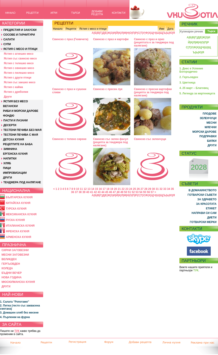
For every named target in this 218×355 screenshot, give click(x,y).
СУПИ (7, 44)
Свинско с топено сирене (69, 139)
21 (119, 189)
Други (8, 96)
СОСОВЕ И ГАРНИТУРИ (19, 34)
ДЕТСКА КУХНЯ (13, 139)
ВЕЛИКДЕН (9, 259)
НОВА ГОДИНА (12, 277)
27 (142, 189)
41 (91, 192)
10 (77, 189)
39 (83, 192)
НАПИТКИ (10, 158)
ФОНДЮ (8, 115)
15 (96, 189)
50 (125, 192)
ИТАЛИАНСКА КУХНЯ (20, 225)
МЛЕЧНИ (210, 127)
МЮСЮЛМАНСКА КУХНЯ (18, 282)
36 (72, 192)
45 (106, 192)
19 (111, 189)
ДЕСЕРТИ (9, 125)
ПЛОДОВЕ (210, 113)
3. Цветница (187, 82)
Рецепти (71, 28)
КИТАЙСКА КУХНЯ (18, 203)
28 (145, 189)
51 (129, 192)
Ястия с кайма (13, 87)
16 (100, 189)
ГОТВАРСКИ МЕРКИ (203, 222)
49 (121, 192)
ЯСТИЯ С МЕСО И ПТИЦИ (20, 49)
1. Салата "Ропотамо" (14, 301)
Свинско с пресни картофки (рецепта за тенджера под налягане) (153, 92)
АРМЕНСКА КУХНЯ (18, 237)
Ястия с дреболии (16, 91)
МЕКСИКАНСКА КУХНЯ (21, 214)
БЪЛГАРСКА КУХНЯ (19, 197)
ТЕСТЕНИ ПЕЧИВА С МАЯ (20, 134)
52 (133, 192)
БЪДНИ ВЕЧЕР (12, 272)
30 (153, 189)
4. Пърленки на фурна (15, 317)
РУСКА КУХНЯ (15, 220)
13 (88, 189)
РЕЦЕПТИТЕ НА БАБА (17, 144)
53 (137, 192)
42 (95, 192)
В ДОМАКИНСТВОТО (202, 190)
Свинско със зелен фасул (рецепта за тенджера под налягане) (110, 142)
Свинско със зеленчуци (150, 139)
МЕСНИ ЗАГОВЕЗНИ (15, 254)
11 (81, 189)
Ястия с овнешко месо (19, 68)
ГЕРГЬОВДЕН (11, 263)
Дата (170, 28)
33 (164, 189)
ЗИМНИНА (10, 149)
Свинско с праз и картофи (111, 39)
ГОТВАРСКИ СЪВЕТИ (202, 194)
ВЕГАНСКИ (10, 106)
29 (149, 189)
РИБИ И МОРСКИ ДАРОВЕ (20, 111)
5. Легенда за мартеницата (197, 93)
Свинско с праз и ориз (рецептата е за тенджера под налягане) (154, 42)
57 (152, 192)
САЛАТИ (9, 39)
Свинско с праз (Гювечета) (70, 39)
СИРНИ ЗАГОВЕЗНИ (15, 250)
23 (126, 189)
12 (85, 189)
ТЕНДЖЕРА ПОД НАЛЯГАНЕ (22, 182)
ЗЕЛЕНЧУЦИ (208, 118)
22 (122, 189)
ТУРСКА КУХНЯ (16, 208)
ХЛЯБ (7, 163)
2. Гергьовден (188, 77)
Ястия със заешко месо (19, 82)
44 (102, 192)
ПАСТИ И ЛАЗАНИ (15, 120)
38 (80, 192)
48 (117, 192)
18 (107, 189)
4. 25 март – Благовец (193, 88)
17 (104, 189)
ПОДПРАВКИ (207, 136)
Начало (57, 28)
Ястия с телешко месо (19, 63)
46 (110, 192)
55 (144, 192)
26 (138, 189)
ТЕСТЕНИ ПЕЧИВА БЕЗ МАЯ (22, 130)
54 (140, 192)
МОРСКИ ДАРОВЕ (204, 131)
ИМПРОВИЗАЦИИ (15, 172)
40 (87, 192)
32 (160, 189)
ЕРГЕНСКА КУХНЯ (15, 153)
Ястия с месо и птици (92, 28)
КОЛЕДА (7, 268)
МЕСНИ (211, 122)
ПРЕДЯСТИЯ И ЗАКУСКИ (20, 30)
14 (92, 189)
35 (172, 189)
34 (168, 189)
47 (114, 192)
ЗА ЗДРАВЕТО (206, 199)
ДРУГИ (7, 177)
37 (76, 192)
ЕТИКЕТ (211, 208)
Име (161, 28)
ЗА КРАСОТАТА (206, 204)
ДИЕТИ (211, 217)
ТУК (16, 331)
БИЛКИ (212, 140)
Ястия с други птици (17, 77)
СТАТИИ (189, 62)
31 (157, 189)
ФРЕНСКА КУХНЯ (17, 231)
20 (115, 189)
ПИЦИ (7, 168)
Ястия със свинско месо (20, 58)
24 (130, 189)
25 (134, 189)
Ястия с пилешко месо (19, 72)
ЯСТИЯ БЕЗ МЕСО (15, 101)
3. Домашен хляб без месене (19, 312)
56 (148, 192)
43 (99, 192)
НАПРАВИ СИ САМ (204, 213)
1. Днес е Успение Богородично (191, 70)
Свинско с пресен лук (107, 89)
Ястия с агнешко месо (18, 53)
